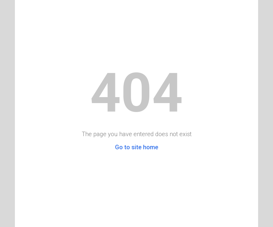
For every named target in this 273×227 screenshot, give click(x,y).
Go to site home (136, 147)
